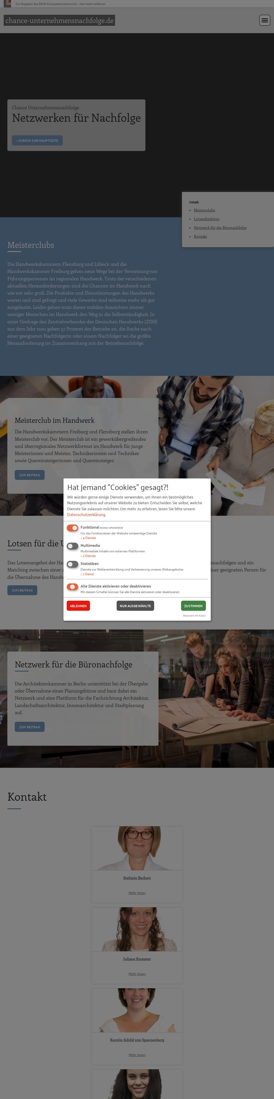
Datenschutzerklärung (86, 514)
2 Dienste (88, 555)
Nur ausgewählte (135, 606)
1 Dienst (87, 574)
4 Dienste (88, 537)
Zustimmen (193, 606)
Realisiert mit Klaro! (194, 615)
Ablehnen (78, 606)
